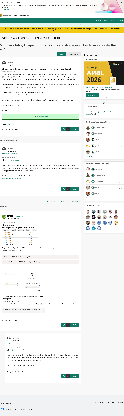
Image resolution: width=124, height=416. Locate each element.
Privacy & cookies (98, 403)
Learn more (6, 10)
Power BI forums (7, 37)
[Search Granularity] (65, 25)
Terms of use (110, 403)
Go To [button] (119, 21)
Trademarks (119, 403)
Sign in (106, 20)
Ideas (50, 15)
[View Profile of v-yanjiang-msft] (18, 216)
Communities (59, 15)
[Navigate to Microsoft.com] (5, 15)
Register (98, 20)
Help (112, 20)
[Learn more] (92, 95)
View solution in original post (11, 178)
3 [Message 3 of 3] (12, 372)
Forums (33, 15)
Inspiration (42, 15)
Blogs (68, 15)
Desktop (56, 37)
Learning (75, 15)
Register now (66, 31)
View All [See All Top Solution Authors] (89, 156)
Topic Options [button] (73, 54)
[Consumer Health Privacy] (26, 409)
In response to (10, 153)
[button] (61, 54)
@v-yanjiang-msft (13, 160)
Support (84, 15)
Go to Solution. (43, 117)
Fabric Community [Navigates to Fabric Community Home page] (21, 15)
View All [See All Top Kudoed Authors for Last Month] (89, 198)
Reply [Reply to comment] (74, 189)
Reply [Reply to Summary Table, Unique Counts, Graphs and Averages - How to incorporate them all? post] (74, 129)
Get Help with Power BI (38, 37)
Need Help (11, 124)
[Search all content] (98, 25)
